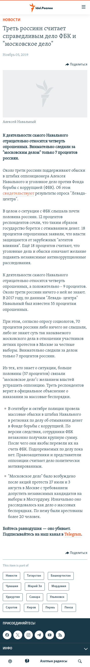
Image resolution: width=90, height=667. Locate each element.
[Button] (76, 64)
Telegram (72, 534)
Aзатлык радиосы (53, 661)
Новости (11, 20)
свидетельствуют (18, 193)
